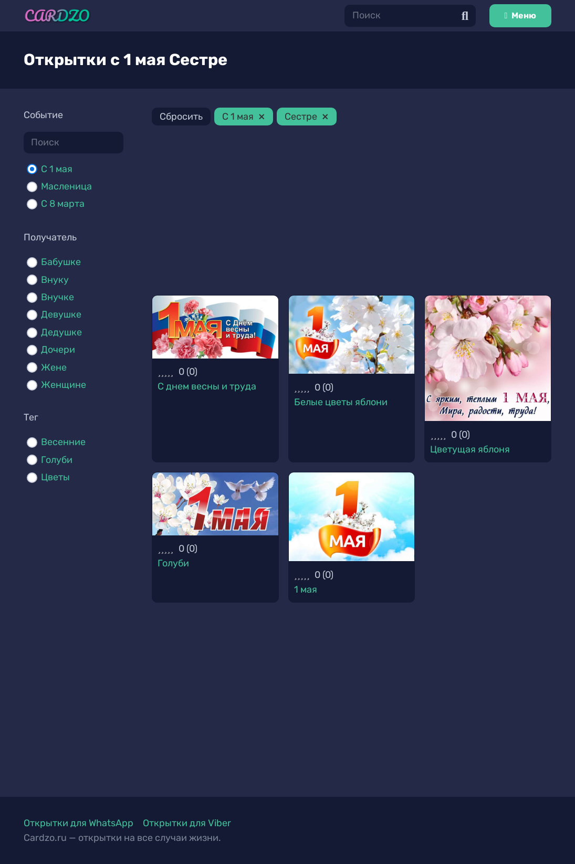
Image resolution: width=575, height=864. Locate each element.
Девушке (61, 314)
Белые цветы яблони (341, 402)
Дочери (58, 349)
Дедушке (61, 332)
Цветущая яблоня (470, 449)
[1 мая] (352, 516)
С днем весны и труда (207, 386)
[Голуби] (215, 503)
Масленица (66, 186)
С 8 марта (63, 203)
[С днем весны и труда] (215, 327)
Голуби (56, 460)
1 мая (305, 589)
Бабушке (61, 262)
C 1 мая (56, 169)
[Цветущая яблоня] (488, 359)
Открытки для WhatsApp (78, 823)
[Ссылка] (57, 16)
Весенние (63, 442)
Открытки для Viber (187, 823)
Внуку (55, 280)
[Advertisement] (351, 212)
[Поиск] (410, 15)
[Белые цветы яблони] (352, 335)
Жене (54, 367)
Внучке (57, 297)
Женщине (63, 385)
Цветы (55, 477)
